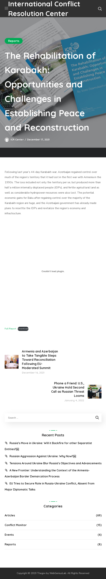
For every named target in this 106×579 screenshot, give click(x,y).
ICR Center (17, 139)
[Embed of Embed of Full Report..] (53, 271)
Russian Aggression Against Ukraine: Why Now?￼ (43, 456)
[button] (100, 8)
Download (23, 328)
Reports (13, 41)
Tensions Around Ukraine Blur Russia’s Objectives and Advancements (56, 463)
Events (9, 534)
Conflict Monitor (16, 525)
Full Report (10, 328)
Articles (10, 515)
